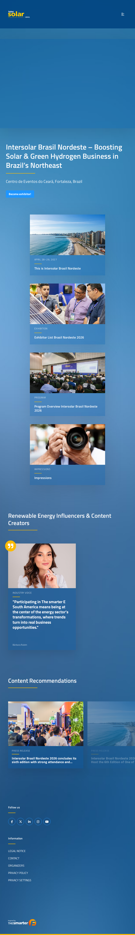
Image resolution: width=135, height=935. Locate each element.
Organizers (16, 865)
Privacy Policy (18, 872)
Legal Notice (17, 851)
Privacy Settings (19, 880)
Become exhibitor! (20, 194)
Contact (13, 858)
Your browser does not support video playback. (67, 83)
